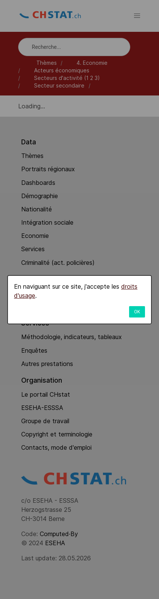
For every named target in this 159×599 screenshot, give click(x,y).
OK (137, 311)
